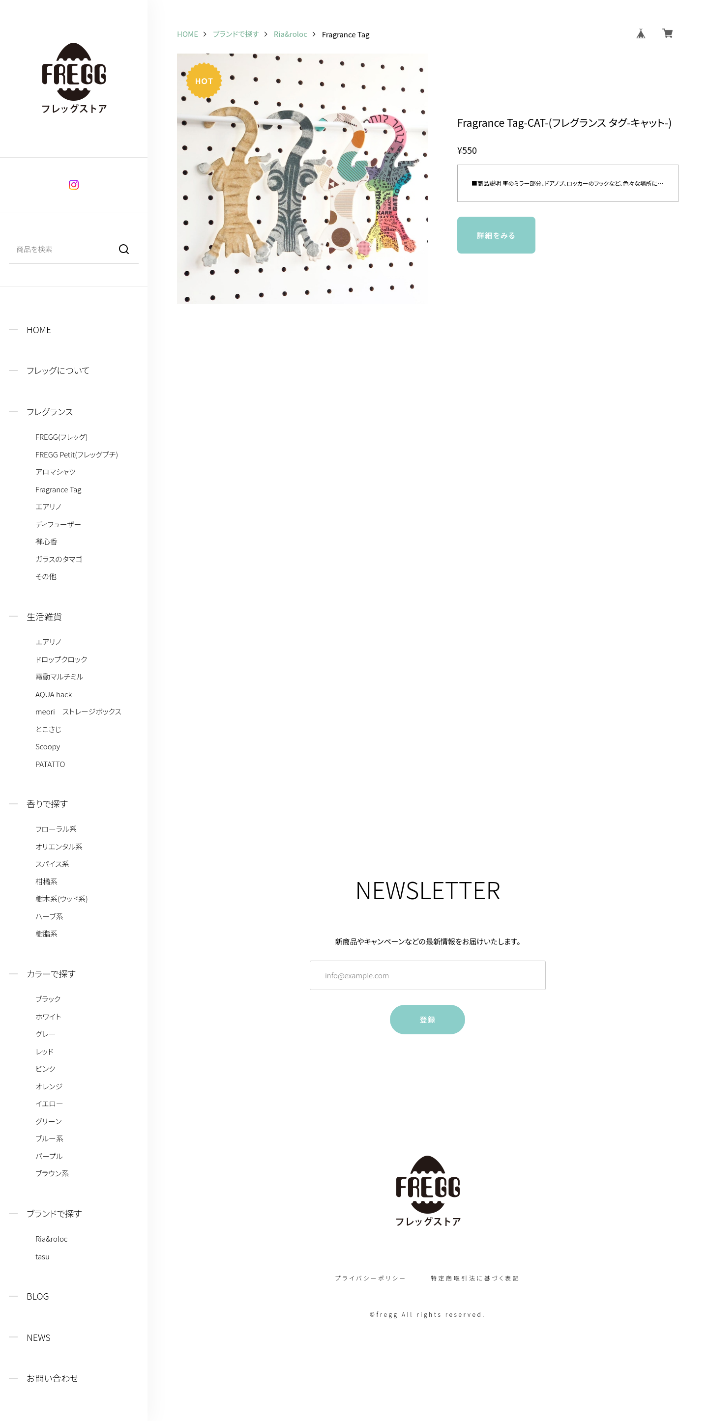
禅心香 (46, 541)
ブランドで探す (54, 1213)
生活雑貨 (44, 616)
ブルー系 (49, 1138)
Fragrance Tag (58, 489)
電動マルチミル (59, 677)
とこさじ (48, 729)
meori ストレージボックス (78, 711)
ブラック (47, 999)
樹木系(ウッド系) (61, 899)
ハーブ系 (49, 916)
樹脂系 (46, 933)
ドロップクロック (61, 659)
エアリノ (48, 507)
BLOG (38, 1296)
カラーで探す (51, 973)
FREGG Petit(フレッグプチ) (76, 454)
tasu (42, 1256)
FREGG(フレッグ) (61, 437)
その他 (46, 576)
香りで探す (47, 803)
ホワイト (48, 1017)
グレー (45, 1034)
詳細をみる (496, 235)
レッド (44, 1051)
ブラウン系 (52, 1173)
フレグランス (50, 411)
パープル (49, 1156)
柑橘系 (46, 881)
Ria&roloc (51, 1239)
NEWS (39, 1337)
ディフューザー (58, 524)
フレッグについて (58, 370)
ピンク (45, 1069)
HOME (39, 329)
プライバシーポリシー (371, 1278)
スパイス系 (52, 864)
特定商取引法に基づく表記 (476, 1278)
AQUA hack (53, 694)
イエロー (49, 1103)
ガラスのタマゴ (59, 559)
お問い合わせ (53, 1378)
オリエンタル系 (59, 847)
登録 (427, 1019)
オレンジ (48, 1086)
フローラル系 (56, 829)
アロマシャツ (55, 472)
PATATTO (50, 764)
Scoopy (47, 746)
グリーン (48, 1121)
